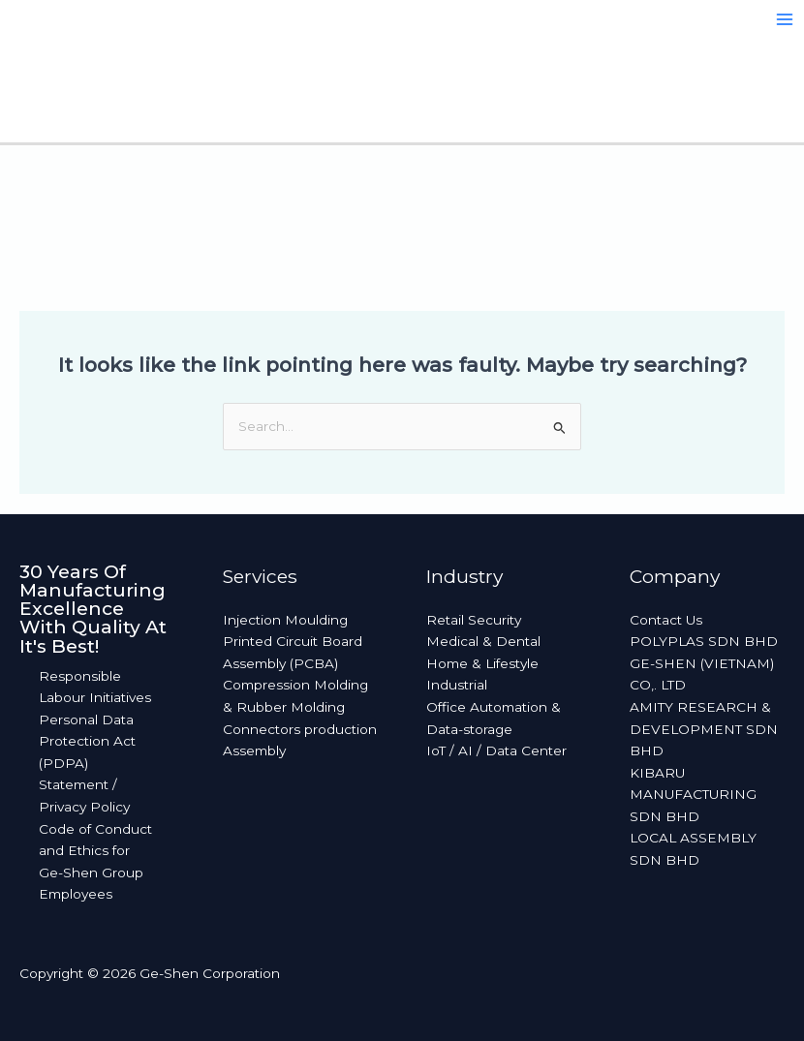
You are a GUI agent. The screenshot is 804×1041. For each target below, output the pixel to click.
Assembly (254, 750)
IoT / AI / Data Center (496, 750)
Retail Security (473, 620)
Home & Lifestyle (482, 663)
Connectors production (300, 729)
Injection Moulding (285, 620)
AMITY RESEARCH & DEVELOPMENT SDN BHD (704, 728)
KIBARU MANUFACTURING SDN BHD (693, 794)
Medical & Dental (483, 641)
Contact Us (666, 620)
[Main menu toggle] (785, 20)
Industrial (456, 684)
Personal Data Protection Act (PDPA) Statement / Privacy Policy (87, 763)
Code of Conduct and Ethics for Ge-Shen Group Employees (95, 862)
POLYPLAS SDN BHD (704, 641)
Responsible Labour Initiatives (95, 687)
